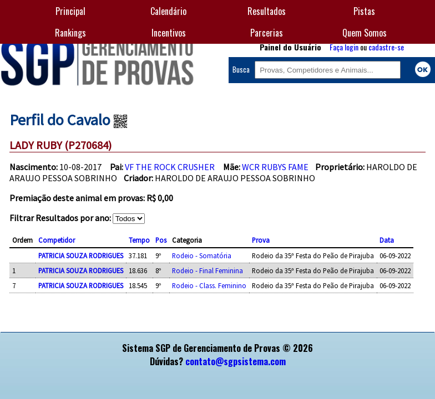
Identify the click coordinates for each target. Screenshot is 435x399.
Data (387, 240)
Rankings (70, 32)
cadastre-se (386, 47)
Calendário (168, 11)
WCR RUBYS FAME (275, 166)
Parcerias (266, 32)
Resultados (266, 11)
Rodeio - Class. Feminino (209, 285)
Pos (160, 240)
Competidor (56, 240)
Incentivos (168, 32)
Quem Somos (364, 32)
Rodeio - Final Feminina (207, 270)
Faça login (344, 47)
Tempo (139, 240)
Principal (70, 11)
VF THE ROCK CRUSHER (170, 166)
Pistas (364, 11)
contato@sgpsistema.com (235, 361)
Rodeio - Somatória (201, 255)
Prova (261, 240)
